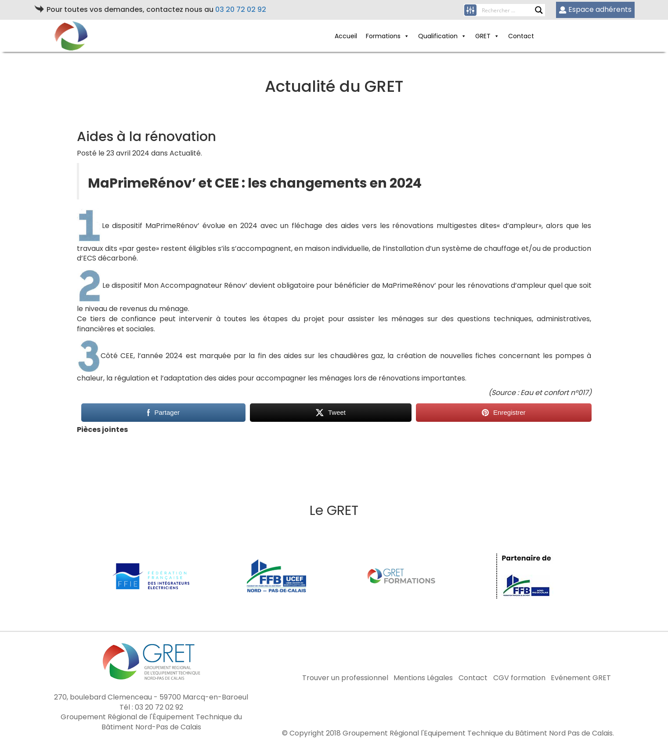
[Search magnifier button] (539, 10)
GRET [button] (487, 36)
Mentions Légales (423, 678)
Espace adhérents (595, 9)
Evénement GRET (581, 678)
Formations (387, 36)
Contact (521, 36)
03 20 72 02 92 (240, 9)
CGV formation (519, 678)
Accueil (346, 36)
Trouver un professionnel (345, 678)
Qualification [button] (442, 36)
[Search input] (508, 10)
